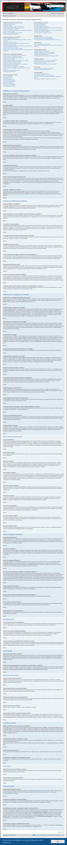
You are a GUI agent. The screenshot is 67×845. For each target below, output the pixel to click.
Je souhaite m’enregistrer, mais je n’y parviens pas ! (13, 26)
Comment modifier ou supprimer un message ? (12, 56)
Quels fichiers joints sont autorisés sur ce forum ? (44, 68)
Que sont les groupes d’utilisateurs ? (41, 26)
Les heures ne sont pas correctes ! (10, 42)
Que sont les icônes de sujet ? (9, 86)
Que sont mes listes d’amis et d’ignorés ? (42, 43)
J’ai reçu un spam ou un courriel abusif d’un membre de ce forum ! (47, 39)
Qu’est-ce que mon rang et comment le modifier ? (13, 48)
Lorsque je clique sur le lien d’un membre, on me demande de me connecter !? (18, 50)
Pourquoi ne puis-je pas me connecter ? (11, 28)
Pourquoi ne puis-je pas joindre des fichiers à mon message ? (15, 64)
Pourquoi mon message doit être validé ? (11, 70)
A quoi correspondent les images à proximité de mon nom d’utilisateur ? (17, 45)
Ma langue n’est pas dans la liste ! (10, 44)
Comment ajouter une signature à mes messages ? (13, 57)
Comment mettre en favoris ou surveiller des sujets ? (44, 61)
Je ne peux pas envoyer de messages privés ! (43, 37)
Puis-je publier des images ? (8, 79)
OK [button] (58, 841)
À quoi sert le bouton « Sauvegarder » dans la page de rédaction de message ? (16, 68)
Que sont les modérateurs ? (39, 25)
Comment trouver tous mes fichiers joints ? (42, 69)
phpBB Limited (38, 790)
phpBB (44, 248)
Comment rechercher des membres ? (41, 54)
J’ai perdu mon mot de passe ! (9, 31)
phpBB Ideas (8, 802)
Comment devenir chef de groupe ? (41, 28)
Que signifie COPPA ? (7, 25)
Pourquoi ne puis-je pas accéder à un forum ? (12, 62)
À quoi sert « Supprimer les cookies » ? (11, 34)
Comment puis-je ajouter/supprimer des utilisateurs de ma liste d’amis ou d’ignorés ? (48, 46)
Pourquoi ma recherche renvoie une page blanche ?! (44, 53)
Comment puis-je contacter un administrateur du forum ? (45, 78)
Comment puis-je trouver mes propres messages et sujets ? (46, 55)
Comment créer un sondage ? (9, 59)
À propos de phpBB (7, 793)
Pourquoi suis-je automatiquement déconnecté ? (12, 32)
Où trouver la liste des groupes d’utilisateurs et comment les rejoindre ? (48, 27)
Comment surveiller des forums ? (40, 62)
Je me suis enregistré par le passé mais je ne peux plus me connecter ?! (17, 30)
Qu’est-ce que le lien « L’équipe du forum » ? (43, 32)
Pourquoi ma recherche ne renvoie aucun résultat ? (44, 52)
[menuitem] (12, 13)
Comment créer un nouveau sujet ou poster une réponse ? (14, 55)
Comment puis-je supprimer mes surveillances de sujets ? (45, 63)
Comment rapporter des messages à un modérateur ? (14, 66)
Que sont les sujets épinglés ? (9, 83)
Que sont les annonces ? (8, 82)
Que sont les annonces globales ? (10, 81)
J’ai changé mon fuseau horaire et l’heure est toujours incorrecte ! (16, 43)
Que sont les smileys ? (7, 78)
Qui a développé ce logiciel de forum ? (41, 73)
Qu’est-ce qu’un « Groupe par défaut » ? (42, 31)
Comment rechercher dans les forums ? (42, 50)
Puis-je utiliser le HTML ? (8, 77)
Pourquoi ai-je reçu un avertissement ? (11, 65)
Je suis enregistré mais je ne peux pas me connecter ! (14, 27)
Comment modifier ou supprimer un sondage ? (12, 61)
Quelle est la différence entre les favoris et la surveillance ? (46, 60)
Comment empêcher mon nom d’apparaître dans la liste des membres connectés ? (17, 40)
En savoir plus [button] (7, 842)
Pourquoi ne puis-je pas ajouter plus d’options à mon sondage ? (16, 60)
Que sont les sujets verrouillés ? (9, 84)
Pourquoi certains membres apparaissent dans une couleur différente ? (48, 30)
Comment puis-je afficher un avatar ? (10, 47)
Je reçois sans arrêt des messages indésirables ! (44, 38)
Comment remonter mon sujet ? (9, 71)
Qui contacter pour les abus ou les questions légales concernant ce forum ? (47, 77)
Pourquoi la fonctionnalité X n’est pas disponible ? (44, 75)
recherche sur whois (25, 811)
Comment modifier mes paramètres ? (10, 38)
